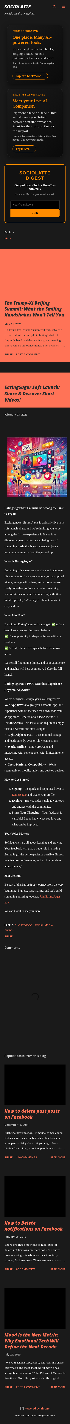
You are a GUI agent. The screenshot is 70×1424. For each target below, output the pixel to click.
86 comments (25, 1269)
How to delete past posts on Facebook (32, 1114)
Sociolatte (17, 7)
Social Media (44, 925)
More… (8, 238)
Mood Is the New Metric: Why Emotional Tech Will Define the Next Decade (31, 1341)
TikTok (9, 930)
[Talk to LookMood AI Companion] (35, 123)
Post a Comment (28, 354)
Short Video (24, 925)
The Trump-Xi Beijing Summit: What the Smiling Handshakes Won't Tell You (34, 309)
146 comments (26, 1157)
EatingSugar (19, 794)
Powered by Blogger (35, 1408)
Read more (58, 1157)
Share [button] (8, 354)
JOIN (35, 212)
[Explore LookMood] (35, 54)
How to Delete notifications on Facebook (33, 1226)
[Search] (54, 6)
